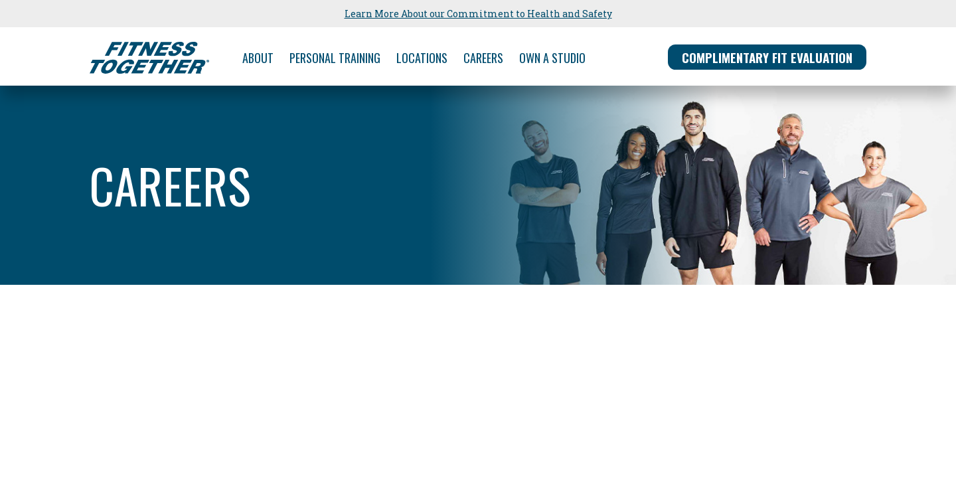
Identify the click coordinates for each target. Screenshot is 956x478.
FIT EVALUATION (767, 57)
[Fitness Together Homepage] (149, 58)
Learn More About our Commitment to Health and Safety (478, 13)
